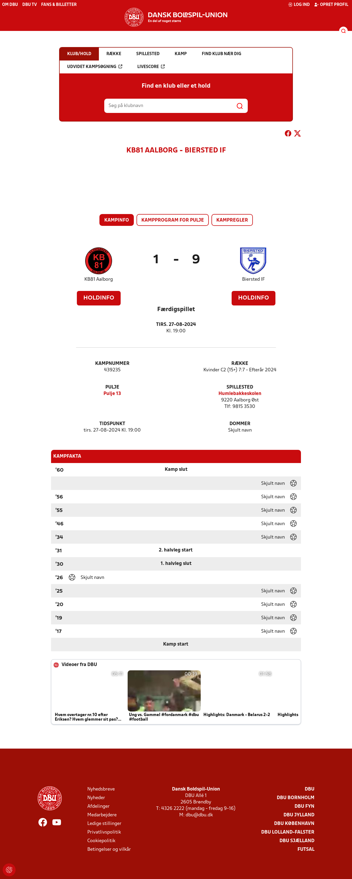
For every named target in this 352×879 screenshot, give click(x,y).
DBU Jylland (298, 815)
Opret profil (331, 4)
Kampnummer (112, 363)
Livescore (151, 67)
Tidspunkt (112, 424)
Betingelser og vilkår (109, 849)
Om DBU (10, 5)
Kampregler (232, 220)
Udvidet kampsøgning (94, 67)
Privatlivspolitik (104, 832)
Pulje (112, 387)
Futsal (305, 849)
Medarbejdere (102, 815)
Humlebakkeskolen (239, 394)
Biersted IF (253, 279)
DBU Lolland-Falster (287, 832)
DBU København (294, 823)
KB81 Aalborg (98, 279)
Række (239, 363)
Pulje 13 (112, 394)
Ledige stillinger (104, 823)
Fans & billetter (59, 5)
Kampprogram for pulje (172, 220)
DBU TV (29, 5)
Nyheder (96, 798)
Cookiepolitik (101, 841)
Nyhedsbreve (101, 789)
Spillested (240, 387)
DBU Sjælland (296, 841)
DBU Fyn (304, 806)
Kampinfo (116, 220)
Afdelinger (98, 806)
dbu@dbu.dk (199, 815)
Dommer (239, 424)
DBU (309, 789)
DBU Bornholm (295, 798)
